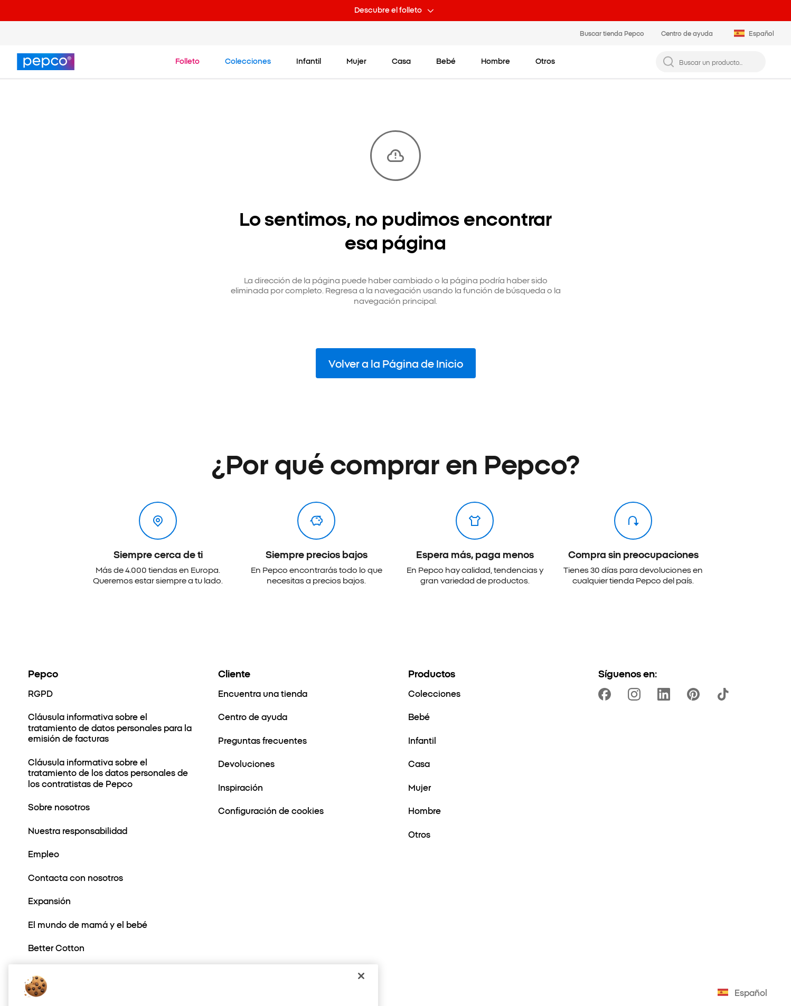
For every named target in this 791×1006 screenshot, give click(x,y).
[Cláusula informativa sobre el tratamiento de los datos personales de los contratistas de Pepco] (110, 772)
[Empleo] (43, 853)
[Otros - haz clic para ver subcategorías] (545, 61)
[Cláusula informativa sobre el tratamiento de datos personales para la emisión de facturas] (110, 727)
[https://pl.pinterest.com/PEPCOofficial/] (695, 694)
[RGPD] (40, 693)
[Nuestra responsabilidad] (77, 830)
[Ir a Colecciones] (248, 61)
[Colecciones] (434, 693)
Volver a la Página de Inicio (395, 363)
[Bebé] (419, 716)
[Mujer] (419, 787)
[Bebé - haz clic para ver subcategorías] (446, 61)
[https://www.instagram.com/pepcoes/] (636, 694)
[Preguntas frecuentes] (262, 740)
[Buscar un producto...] (719, 62)
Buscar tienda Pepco (612, 32)
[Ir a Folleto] (187, 61)
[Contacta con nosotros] (75, 877)
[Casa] (419, 763)
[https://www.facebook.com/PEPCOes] (606, 694)
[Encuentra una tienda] (262, 693)
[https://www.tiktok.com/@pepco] (725, 694)
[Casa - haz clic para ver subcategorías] (401, 61)
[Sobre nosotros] (59, 806)
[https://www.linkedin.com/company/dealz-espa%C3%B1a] (665, 694)
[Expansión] (49, 900)
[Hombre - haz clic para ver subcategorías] (495, 61)
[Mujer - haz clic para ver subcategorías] (356, 61)
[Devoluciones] (246, 763)
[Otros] (419, 834)
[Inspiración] (240, 787)
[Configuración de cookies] (271, 810)
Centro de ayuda (687, 32)
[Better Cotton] (56, 947)
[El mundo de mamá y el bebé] (87, 924)
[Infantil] (422, 740)
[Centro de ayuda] (252, 716)
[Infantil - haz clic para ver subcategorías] (308, 61)
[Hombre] (424, 810)
